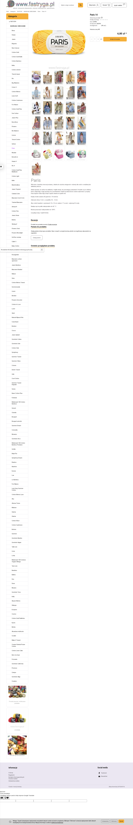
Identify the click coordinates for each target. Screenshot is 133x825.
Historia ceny (94, 29)
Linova (14, 135)
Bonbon (14, 326)
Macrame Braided (17, 269)
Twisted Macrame (17, 202)
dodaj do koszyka (115, 39)
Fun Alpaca (15, 484)
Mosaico (14, 434)
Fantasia (14, 398)
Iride (13, 374)
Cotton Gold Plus (17, 109)
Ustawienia (105, 821)
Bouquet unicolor (17, 421)
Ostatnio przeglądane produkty (43, 246)
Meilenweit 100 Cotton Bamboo (18, 403)
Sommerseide (16, 287)
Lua (13, 475)
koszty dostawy (17, 786)
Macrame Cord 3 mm (18, 198)
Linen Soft (15, 96)
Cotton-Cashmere (17, 100)
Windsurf (14, 224)
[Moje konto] (93, 5)
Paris (13, 148)
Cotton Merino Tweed (18, 282)
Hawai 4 (14, 161)
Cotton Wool (15, 521)
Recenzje (34, 220)
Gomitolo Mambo (17, 538)
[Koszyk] (106, 5)
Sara (13, 278)
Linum (13, 291)
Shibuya (14, 605)
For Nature (15, 104)
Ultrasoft (14, 206)
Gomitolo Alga (16, 677)
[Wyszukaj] (80, 5)
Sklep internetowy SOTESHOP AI (117, 786)
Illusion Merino (16, 601)
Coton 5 (14, 87)
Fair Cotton (15, 113)
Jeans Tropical (16, 189)
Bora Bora (15, 122)
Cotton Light (15, 176)
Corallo (14, 636)
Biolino (14, 220)
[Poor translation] (6, 797)
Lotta (13, 555)
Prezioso (14, 668)
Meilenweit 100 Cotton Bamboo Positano (18, 444)
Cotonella (14, 430)
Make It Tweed (16, 640)
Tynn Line (14, 566)
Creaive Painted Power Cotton (18, 645)
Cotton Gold (15, 52)
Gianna (14, 512)
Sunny (13, 389)
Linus (13, 551)
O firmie (11, 772)
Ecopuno (14, 609)
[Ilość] (95, 39)
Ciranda (14, 412)
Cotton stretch (16, 70)
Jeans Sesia (15, 215)
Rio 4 (13, 165)
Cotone (14, 365)
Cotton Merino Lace (18, 494)
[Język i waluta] (119, 5)
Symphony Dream (17, 458)
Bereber (14, 295)
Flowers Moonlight (17, 233)
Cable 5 (14, 241)
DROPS (99, 23)
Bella (13, 65)
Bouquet (14, 417)
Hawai (13, 35)
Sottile (14, 449)
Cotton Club (15, 348)
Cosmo (14, 614)
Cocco (14, 330)
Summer (14, 534)
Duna (13, 583)
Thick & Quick (16, 74)
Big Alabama (15, 83)
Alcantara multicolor (18, 631)
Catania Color (16, 193)
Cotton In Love (16, 304)
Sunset (14, 408)
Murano (14, 588)
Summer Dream (16, 425)
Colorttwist (15, 322)
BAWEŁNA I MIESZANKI (17, 26)
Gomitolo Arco (16, 439)
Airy (13, 499)
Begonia (14, 43)
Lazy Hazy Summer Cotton (17, 489)
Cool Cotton (15, 378)
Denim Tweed (16, 370)
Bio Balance (15, 131)
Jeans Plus (15, 118)
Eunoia (14, 471)
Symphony (15, 352)
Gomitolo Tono (16, 592)
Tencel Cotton (16, 139)
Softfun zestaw (16, 237)
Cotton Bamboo (16, 61)
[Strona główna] (30, 5)
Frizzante (14, 659)
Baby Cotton (15, 246)
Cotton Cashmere (17, 525)
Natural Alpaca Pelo (17, 317)
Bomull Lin (15, 157)
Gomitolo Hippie (16, 542)
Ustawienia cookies (14, 780)
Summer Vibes (16, 361)
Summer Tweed (16, 357)
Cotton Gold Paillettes (18, 618)
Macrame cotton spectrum (17, 260)
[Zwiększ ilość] (91, 39)
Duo (13, 579)
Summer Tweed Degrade (16, 383)
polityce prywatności (57, 822)
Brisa (13, 30)
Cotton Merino (16, 91)
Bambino (14, 570)
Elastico (14, 462)
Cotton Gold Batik (17, 57)
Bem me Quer (16, 655)
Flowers (14, 126)
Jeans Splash (16, 335)
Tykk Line (14, 547)
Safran (14, 144)
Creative (14, 681)
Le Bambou (15, 480)
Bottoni (14, 529)
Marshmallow (16, 185)
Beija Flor (14, 453)
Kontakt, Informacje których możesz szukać (16, 777)
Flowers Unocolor (17, 300)
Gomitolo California (17, 664)
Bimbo (14, 627)
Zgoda (121, 821)
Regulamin (12, 774)
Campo (14, 672)
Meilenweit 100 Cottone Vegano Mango (19, 560)
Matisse (14, 507)
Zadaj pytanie (37, 237)
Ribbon (14, 274)
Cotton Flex (15, 211)
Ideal (13, 313)
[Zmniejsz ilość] (98, 39)
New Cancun (15, 48)
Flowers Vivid (16, 228)
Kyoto (13, 623)
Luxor (13, 309)
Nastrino (14, 466)
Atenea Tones (16, 503)
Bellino (14, 575)
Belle (13, 180)
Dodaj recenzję (52, 224)
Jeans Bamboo (16, 265)
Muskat (14, 152)
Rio (13, 78)
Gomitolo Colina (16, 339)
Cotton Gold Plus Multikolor (17, 171)
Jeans (13, 39)
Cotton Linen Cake (17, 650)
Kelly (13, 596)
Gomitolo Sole (16, 343)
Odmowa (114, 821)
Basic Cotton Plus (17, 393)
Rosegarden (15, 254)
